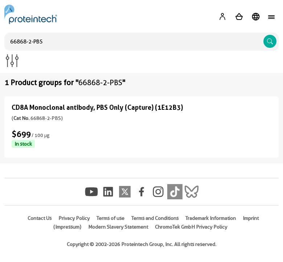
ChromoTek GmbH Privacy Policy (191, 227)
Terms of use (110, 218)
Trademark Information (210, 218)
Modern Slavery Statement (118, 227)
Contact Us (40, 218)
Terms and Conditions (155, 218)
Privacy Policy (74, 218)
